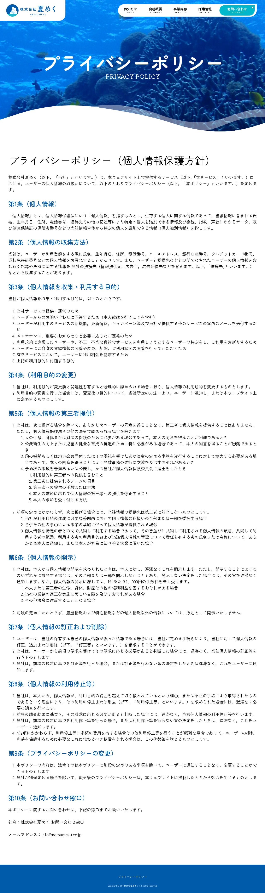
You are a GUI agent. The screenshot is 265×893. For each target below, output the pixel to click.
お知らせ (130, 10)
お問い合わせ (237, 10)
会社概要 (155, 10)
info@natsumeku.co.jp (61, 834)
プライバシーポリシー (132, 877)
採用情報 (205, 10)
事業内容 (180, 10)
